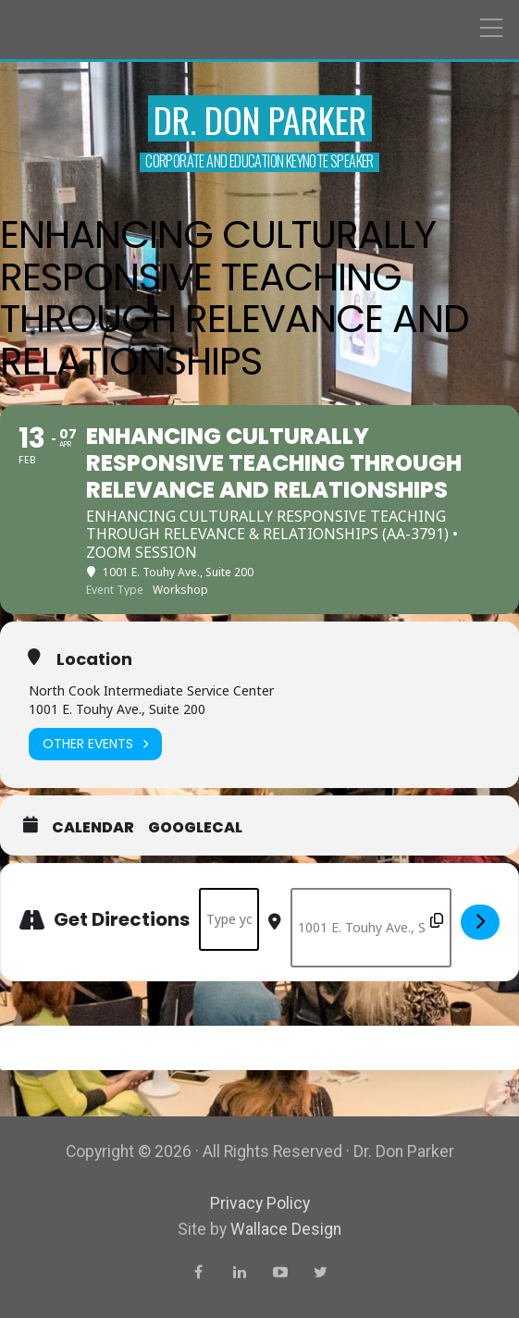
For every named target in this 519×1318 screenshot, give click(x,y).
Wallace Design (285, 1229)
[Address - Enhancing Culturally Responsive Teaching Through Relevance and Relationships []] (229, 919)
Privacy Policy (260, 1203)
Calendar (93, 828)
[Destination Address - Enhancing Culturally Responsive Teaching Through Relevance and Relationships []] (370, 927)
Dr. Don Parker (260, 119)
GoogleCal (195, 828)
